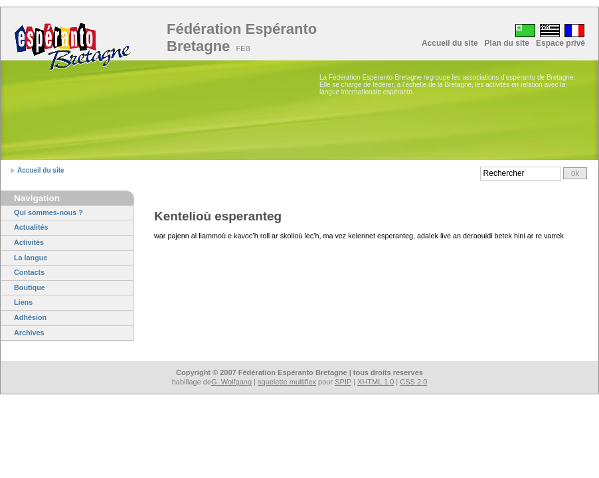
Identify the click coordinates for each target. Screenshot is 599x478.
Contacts (29, 272)
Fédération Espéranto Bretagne (242, 37)
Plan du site (507, 43)
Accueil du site (450, 43)
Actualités (31, 227)
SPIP (343, 382)
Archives (29, 333)
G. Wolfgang (231, 382)
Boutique (29, 287)
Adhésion (30, 317)
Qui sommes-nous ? (48, 212)
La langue (30, 258)
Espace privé (560, 43)
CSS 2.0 (413, 382)
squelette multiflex (287, 382)
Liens (23, 302)
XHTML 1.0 (375, 382)
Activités (29, 242)
